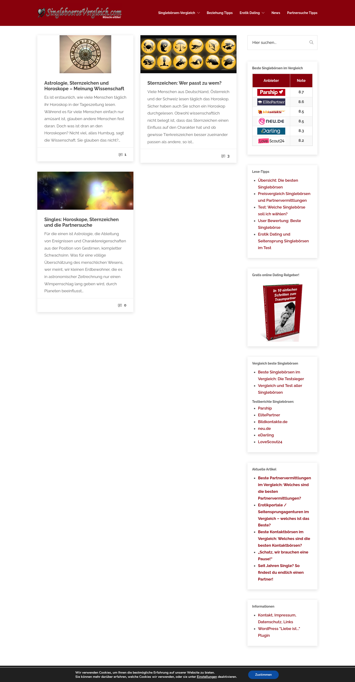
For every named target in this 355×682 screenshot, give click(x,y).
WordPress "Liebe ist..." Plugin (279, 632)
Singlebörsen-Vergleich (176, 13)
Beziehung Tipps (220, 13)
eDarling (266, 435)
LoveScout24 (270, 441)
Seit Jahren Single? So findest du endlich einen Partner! (281, 572)
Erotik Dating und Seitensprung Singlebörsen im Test (283, 241)
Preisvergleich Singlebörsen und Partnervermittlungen (284, 197)
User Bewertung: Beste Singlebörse (279, 224)
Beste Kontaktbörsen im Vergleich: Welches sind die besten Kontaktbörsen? (284, 538)
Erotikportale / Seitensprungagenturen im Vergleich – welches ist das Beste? (283, 515)
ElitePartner (269, 415)
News (275, 13)
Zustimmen (263, 674)
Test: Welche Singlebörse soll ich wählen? (281, 210)
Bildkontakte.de (273, 421)
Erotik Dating (250, 13)
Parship (265, 408)
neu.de (264, 428)
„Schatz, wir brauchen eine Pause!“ (283, 555)
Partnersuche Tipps (302, 13)
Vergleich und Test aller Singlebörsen (280, 389)
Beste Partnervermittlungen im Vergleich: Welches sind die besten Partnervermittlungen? (284, 488)
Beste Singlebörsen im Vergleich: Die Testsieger (281, 375)
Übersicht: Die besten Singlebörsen (278, 183)
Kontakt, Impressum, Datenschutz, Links (277, 618)
